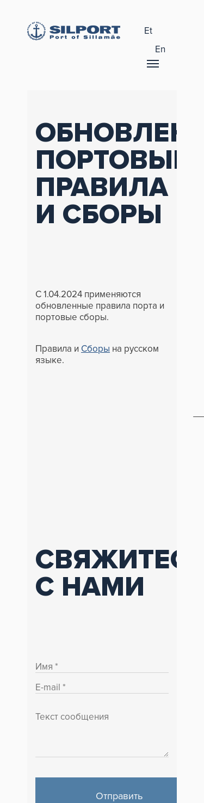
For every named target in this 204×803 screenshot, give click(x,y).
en (160, 49)
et (148, 30)
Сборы (95, 348)
